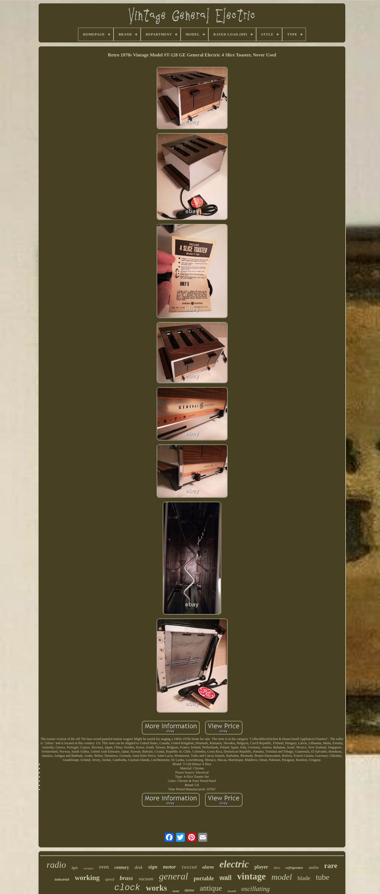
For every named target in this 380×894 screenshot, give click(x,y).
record (232, 891)
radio (56, 865)
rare (330, 866)
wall (225, 877)
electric (234, 864)
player (261, 867)
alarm (208, 867)
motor (169, 867)
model (282, 876)
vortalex (88, 868)
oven (104, 867)
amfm (313, 867)
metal (176, 891)
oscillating (255, 888)
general (173, 876)
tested (189, 867)
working (87, 877)
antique (211, 888)
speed (109, 879)
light (75, 868)
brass (126, 877)
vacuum (146, 878)
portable (203, 878)
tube (322, 877)
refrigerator (294, 867)
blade (304, 878)
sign (152, 867)
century (121, 867)
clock (127, 888)
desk (139, 867)
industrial (62, 879)
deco (277, 868)
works (156, 887)
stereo (189, 890)
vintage (251, 876)
